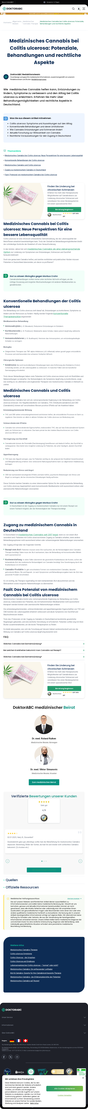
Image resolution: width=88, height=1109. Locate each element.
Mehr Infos (34, 1103)
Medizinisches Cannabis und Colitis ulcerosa (23, 165)
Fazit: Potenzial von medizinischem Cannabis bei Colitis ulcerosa (31, 175)
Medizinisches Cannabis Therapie (30, 22)
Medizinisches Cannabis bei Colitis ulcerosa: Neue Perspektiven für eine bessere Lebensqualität (44, 155)
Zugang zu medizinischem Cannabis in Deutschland (25, 170)
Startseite (7, 22)
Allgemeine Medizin (16, 22)
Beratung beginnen (64, 209)
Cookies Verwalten (65, 1095)
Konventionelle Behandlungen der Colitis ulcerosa (24, 160)
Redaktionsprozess (39, 79)
